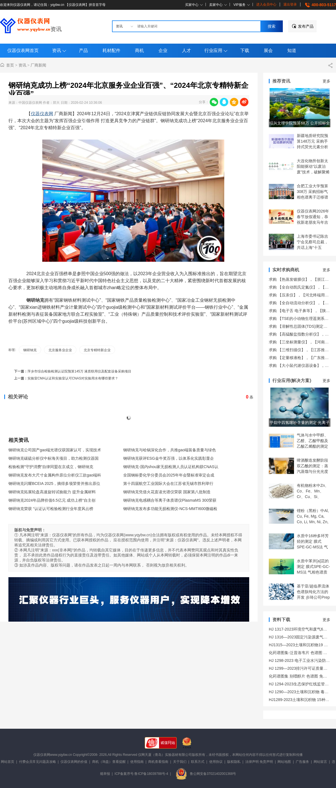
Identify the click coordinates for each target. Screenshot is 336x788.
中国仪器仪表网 (30, 103)
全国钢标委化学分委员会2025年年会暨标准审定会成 (168, 475)
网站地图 (284, 762)
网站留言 (320, 762)
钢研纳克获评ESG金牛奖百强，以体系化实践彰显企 (168, 458)
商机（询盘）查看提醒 (109, 762)
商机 (139, 50)
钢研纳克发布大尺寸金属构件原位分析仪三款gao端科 (54, 475)
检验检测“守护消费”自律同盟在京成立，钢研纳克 (50, 466)
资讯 (56, 29)
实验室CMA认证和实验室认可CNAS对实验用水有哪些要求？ (72, 378)
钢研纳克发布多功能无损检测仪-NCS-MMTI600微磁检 (170, 508)
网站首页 (7, 762)
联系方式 (197, 762)
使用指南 (137, 762)
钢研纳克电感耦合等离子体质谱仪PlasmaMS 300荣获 (169, 500)
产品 (83, 50)
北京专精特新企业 (97, 350)
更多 (326, 81)
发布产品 (306, 26)
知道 (291, 50)
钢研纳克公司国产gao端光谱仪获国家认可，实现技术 (54, 450)
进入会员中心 (266, 4)
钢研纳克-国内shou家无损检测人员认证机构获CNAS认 (170, 466)
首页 (10, 65)
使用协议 (216, 762)
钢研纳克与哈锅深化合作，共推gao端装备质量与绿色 (169, 450)
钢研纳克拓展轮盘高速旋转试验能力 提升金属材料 (52, 492)
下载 (244, 50)
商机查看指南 (158, 762)
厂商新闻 (38, 65)
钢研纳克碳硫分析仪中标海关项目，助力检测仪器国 (53, 458)
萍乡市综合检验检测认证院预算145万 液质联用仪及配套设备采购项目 (79, 371)
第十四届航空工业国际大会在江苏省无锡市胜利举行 (168, 483)
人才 (186, 50)
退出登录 (290, 4)
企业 (162, 50)
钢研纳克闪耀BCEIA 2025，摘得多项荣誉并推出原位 (54, 483)
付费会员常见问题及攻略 (37, 762)
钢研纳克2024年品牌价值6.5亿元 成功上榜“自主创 (51, 500)
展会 (268, 50)
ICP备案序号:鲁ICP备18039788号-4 (141, 774)
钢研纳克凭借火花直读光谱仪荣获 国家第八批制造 (167, 492)
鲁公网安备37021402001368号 (206, 774)
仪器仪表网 (42, 113)
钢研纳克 (30, 350)
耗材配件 (111, 50)
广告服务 (302, 762)
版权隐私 (234, 762)
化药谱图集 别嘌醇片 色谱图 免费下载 (302, 676)
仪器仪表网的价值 (73, 762)
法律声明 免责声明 (259, 762)
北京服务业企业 (60, 350)
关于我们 (179, 762)
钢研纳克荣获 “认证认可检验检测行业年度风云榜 (50, 508)
